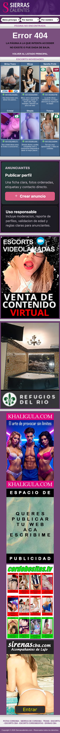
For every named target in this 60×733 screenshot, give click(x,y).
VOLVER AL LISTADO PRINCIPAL (30, 54)
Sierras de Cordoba (31, 721)
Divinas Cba (50, 723)
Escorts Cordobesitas (31, 723)
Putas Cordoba (11, 721)
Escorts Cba (11, 723)
